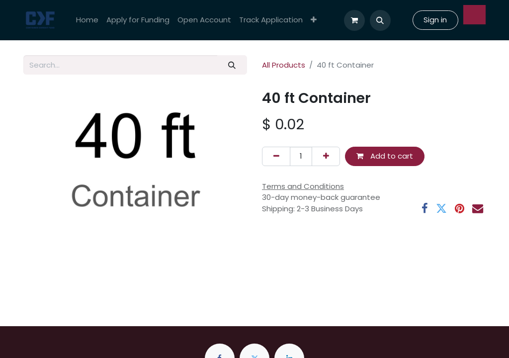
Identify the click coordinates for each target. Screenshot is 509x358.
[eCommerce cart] (354, 20)
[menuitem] (87, 20)
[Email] (477, 208)
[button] (380, 20)
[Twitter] (441, 208)
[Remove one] (276, 156)
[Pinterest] (459, 208)
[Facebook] (425, 208)
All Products (283, 65)
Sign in (435, 19)
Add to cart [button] (384, 156)
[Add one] (326, 156)
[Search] (232, 65)
